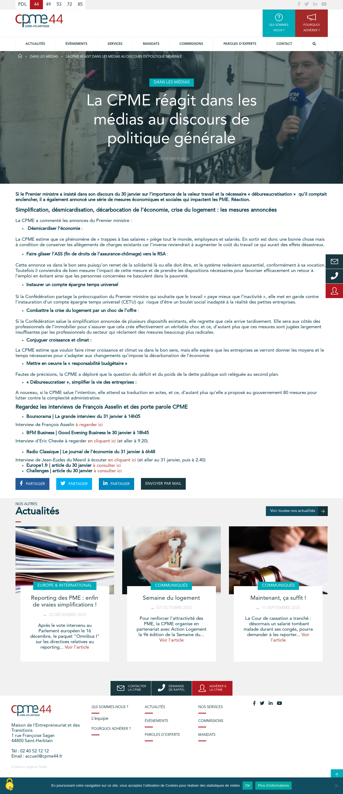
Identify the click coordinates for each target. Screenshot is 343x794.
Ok (247, 785)
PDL (22, 4)
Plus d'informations (273, 785)
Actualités (35, 44)
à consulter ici (107, 465)
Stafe (43, 767)
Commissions (191, 44)
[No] (336, 785)
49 (48, 4)
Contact (284, 44)
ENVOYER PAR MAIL (163, 484)
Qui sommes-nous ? (110, 707)
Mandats (151, 44)
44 (36, 4)
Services (115, 44)
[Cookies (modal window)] (9, 785)
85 (80, 4)
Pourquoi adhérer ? (111, 729)
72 (69, 4)
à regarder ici (89, 425)
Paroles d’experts (240, 44)
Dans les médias (44, 56)
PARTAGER (32, 483)
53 (58, 4)
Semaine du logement (171, 598)
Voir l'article (77, 647)
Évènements (76, 44)
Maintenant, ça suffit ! (278, 598)
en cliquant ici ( (103, 441)
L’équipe (100, 719)
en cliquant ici (122, 460)
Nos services (210, 707)
